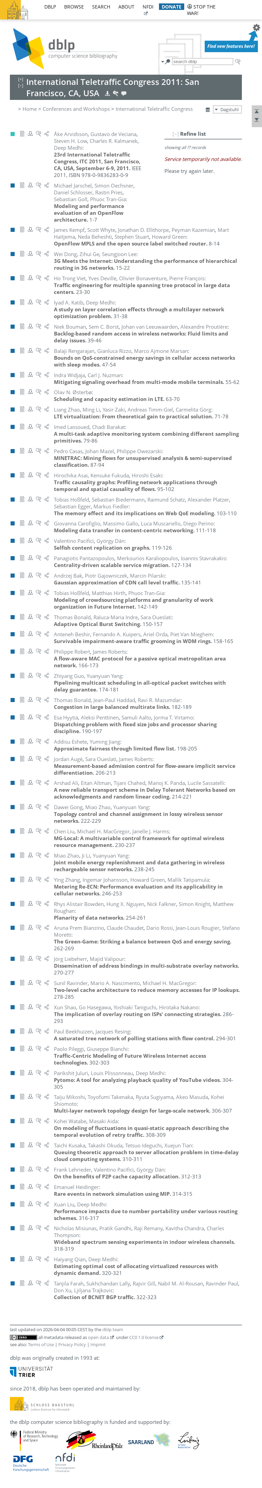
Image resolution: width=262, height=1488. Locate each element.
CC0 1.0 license (144, 1337)
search (101, 6)
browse (74, 6)
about (126, 6)
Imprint (98, 1344)
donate (171, 6)
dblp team (112, 1329)
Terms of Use (41, 1344)
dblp (50, 6)
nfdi (148, 6)
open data (98, 1337)
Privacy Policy (72, 1344)
